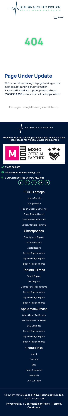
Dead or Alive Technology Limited (43, 395)
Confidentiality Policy (37, 403)
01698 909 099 (12, 167)
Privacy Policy (14, 403)
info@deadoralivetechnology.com (22, 172)
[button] (59, 17)
